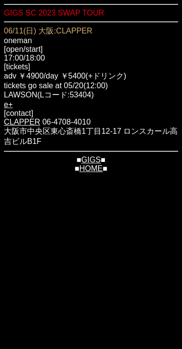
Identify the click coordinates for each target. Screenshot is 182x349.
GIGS (90, 160)
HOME (91, 168)
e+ (8, 104)
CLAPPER (22, 122)
